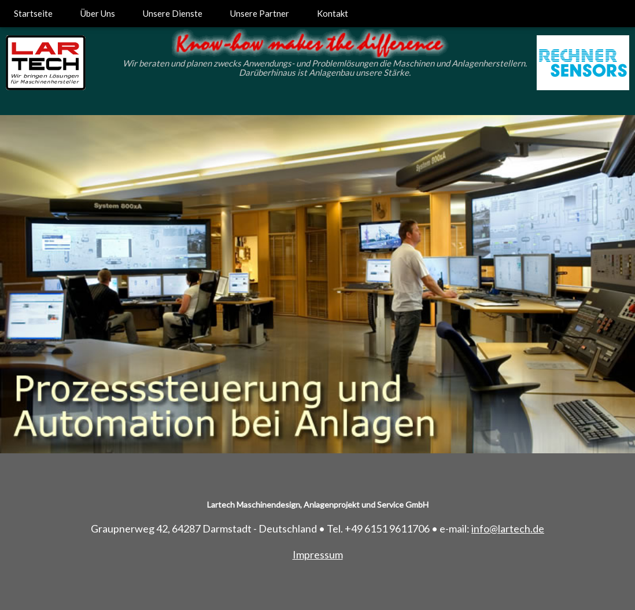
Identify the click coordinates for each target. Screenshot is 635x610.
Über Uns (97, 13)
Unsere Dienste (172, 13)
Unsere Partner (259, 13)
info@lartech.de (507, 528)
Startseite (33, 13)
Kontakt (332, 13)
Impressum (318, 554)
